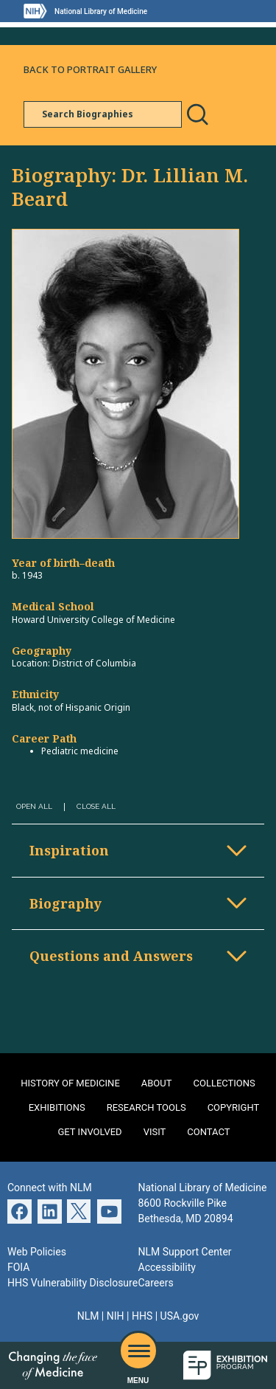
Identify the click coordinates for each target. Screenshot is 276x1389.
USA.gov (179, 1316)
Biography (65, 903)
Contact (208, 1131)
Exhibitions (57, 1107)
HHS (142, 1316)
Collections (224, 1083)
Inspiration (69, 850)
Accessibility (167, 1267)
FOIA (18, 1267)
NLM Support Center (185, 1252)
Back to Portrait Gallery (90, 69)
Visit (155, 1131)
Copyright (234, 1107)
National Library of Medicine (100, 11)
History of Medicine (70, 1083)
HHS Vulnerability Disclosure (72, 1283)
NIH (115, 1316)
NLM (88, 1316)
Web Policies (36, 1252)
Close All (96, 806)
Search (197, 114)
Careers (156, 1283)
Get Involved (90, 1131)
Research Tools (146, 1107)
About (156, 1083)
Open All (34, 806)
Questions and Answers (111, 956)
